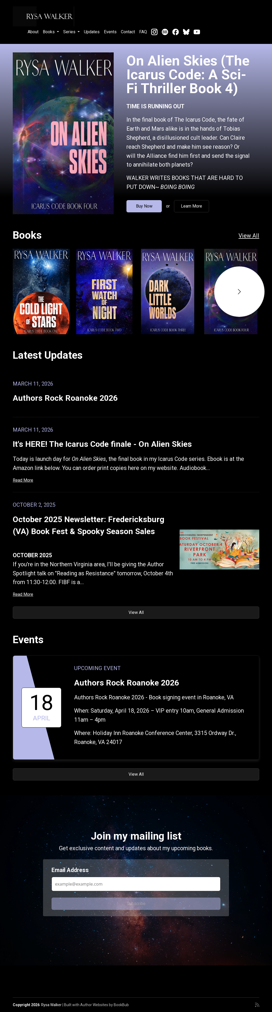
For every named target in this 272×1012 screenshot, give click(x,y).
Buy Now (144, 206)
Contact (128, 31)
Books (49, 31)
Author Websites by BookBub (104, 1005)
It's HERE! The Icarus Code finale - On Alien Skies (102, 444)
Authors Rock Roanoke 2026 (65, 398)
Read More (23, 480)
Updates (92, 31)
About (33, 31)
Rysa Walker (51, 1005)
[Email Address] (136, 884)
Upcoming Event (97, 668)
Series (69, 31)
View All (249, 235)
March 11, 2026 (33, 384)
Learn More (191, 206)
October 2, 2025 (34, 505)
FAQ (143, 31)
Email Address (70, 870)
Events (110, 31)
